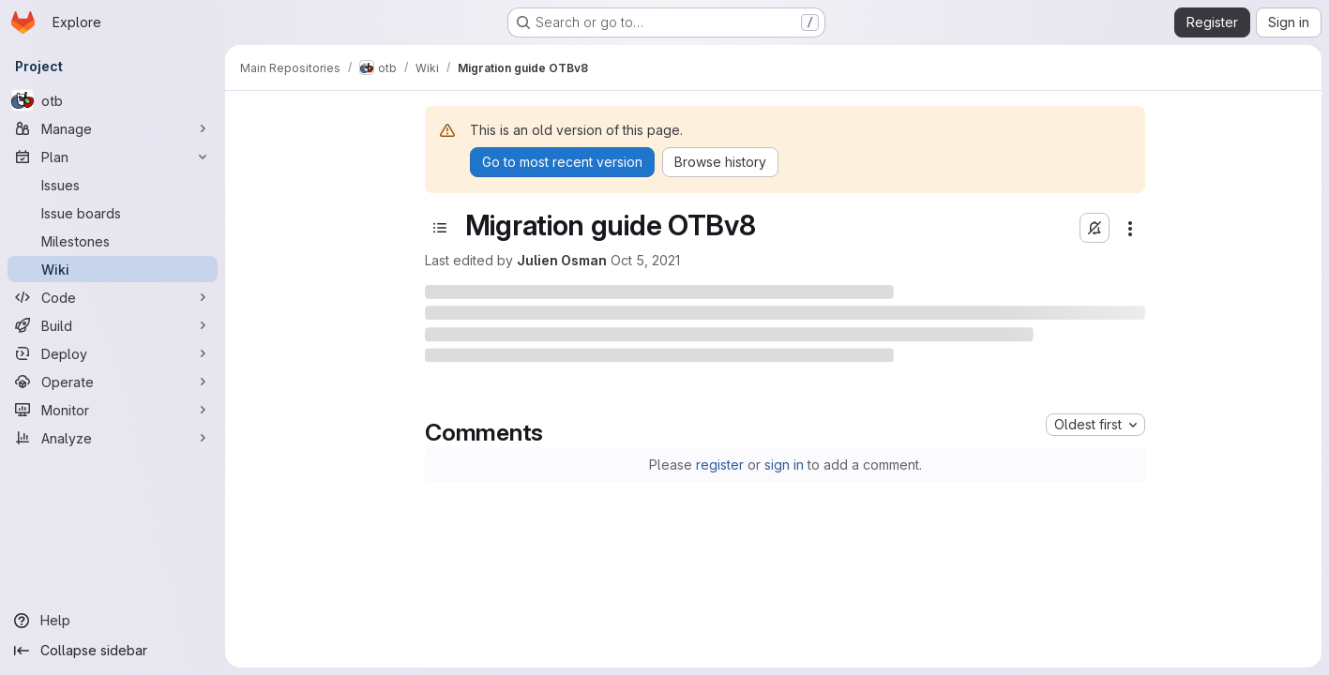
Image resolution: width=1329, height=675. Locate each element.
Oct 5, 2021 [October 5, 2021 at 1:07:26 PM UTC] (645, 260)
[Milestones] (113, 241)
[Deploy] (113, 353)
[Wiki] (113, 269)
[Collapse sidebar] (113, 651)
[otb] (113, 100)
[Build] (113, 325)
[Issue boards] (113, 213)
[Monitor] (113, 410)
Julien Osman (562, 260)
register (720, 464)
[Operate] (113, 381)
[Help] (113, 621)
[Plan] (113, 156)
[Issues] (113, 185)
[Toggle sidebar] (440, 228)
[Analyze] (113, 438)
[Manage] (113, 128)
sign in (784, 464)
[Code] (113, 297)
